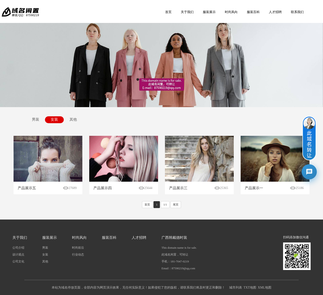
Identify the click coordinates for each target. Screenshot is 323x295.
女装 (54, 119)
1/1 (165, 204)
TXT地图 (250, 287)
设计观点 (18, 254)
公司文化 (18, 261)
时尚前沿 (78, 247)
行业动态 (78, 254)
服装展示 (209, 12)
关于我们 (187, 12)
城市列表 (235, 287)
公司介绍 (18, 247)
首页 (168, 12)
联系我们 (297, 12)
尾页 (175, 204)
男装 (35, 119)
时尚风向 (231, 12)
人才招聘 (275, 12)
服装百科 (253, 12)
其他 (73, 119)
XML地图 (264, 287)
